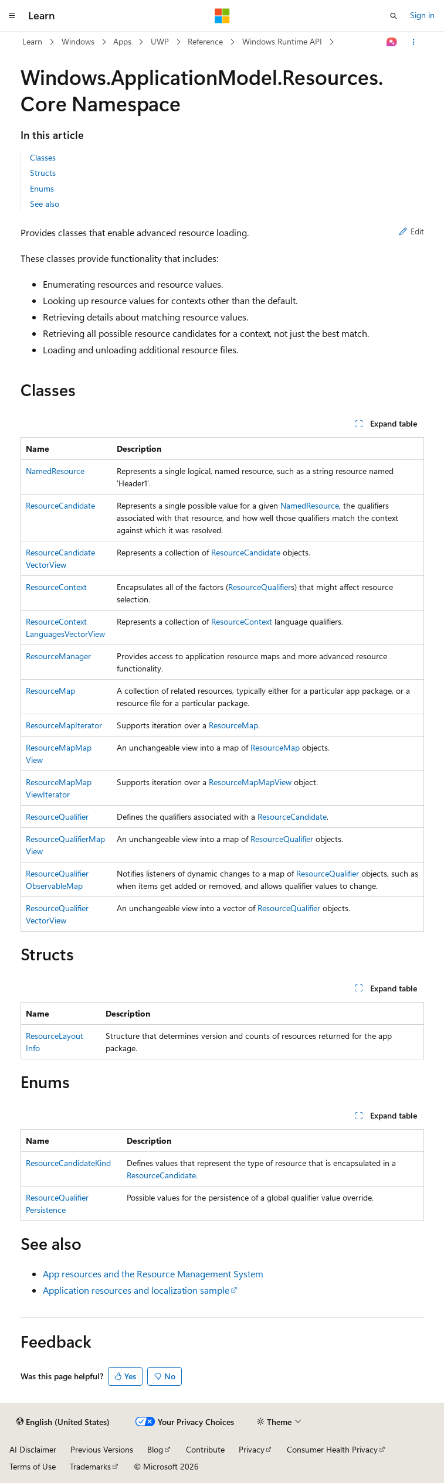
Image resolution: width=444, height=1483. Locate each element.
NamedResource (55, 470)
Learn (32, 41)
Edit (411, 231)
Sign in (422, 15)
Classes (43, 157)
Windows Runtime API (282, 41)
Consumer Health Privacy (332, 1449)
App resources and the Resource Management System (153, 1273)
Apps (122, 41)
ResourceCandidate (60, 505)
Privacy (252, 1449)
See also (44, 203)
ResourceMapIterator (64, 725)
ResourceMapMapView (250, 781)
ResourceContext (56, 586)
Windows (78, 41)
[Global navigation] (11, 15)
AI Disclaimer (32, 1449)
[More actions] (413, 42)
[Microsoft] (222, 15)
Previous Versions (101, 1449)
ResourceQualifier (259, 586)
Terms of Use (32, 1466)
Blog (155, 1449)
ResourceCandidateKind (68, 1162)
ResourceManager (58, 656)
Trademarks (90, 1466)
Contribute (205, 1449)
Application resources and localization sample (136, 1290)
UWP (160, 41)
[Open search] (393, 15)
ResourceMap (50, 690)
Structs (43, 172)
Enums (42, 188)
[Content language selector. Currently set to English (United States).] (63, 1422)
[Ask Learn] (391, 42)
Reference (205, 41)
